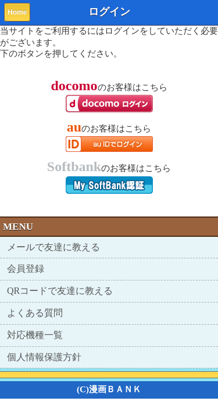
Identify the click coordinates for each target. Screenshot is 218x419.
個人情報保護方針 (44, 357)
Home (17, 12)
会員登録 (25, 269)
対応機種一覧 (35, 335)
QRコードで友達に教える (60, 291)
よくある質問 (35, 313)
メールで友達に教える (53, 247)
